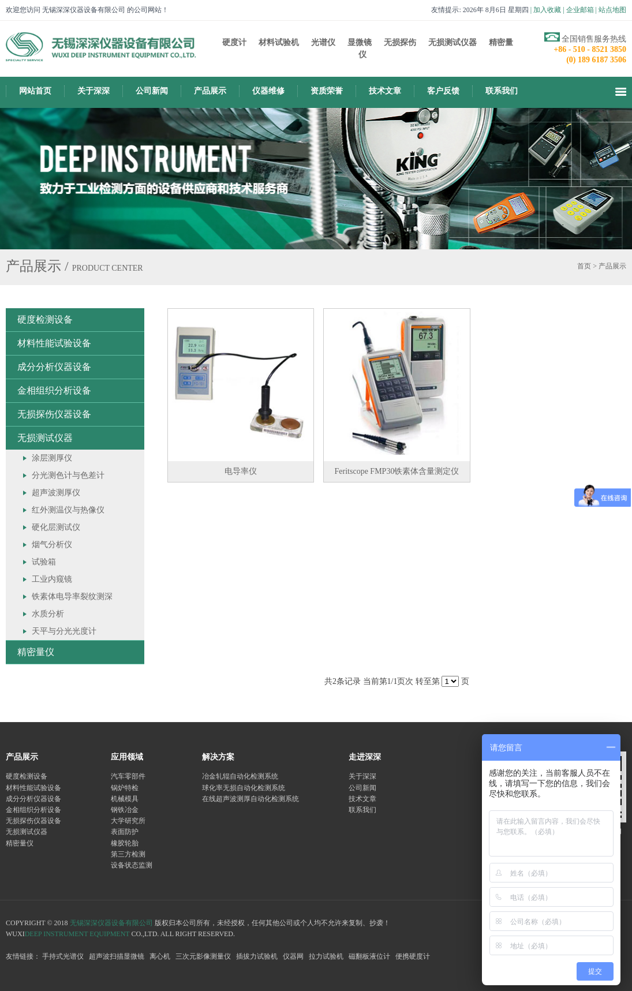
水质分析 (48, 613)
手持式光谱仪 (63, 956)
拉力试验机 (326, 956)
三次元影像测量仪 (203, 956)
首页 (584, 266)
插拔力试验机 (257, 956)
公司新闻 (152, 91)
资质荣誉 (327, 91)
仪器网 (293, 956)
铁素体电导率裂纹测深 (72, 596)
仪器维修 (268, 91)
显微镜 (359, 42)
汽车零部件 (128, 776)
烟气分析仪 (52, 544)
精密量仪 (35, 652)
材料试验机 (279, 42)
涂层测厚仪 (52, 458)
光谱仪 (323, 42)
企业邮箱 (580, 10)
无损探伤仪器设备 (54, 414)
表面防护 (125, 832)
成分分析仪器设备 (54, 367)
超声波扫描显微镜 (116, 956)
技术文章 (385, 91)
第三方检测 (128, 854)
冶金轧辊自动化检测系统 (240, 776)
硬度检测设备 (45, 319)
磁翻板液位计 (369, 956)
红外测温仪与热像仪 (68, 510)
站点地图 (612, 10)
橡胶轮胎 (125, 843)
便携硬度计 (412, 956)
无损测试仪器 (452, 42)
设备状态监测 (131, 865)
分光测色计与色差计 (68, 475)
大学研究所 (128, 821)
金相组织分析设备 (54, 390)
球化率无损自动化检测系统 (243, 788)
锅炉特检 (125, 788)
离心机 (159, 956)
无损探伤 (400, 42)
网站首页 (35, 91)
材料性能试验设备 (54, 343)
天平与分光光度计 (64, 631)
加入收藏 (547, 10)
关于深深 (93, 91)
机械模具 (125, 799)
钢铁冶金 (125, 810)
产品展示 (210, 91)
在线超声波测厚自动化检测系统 (250, 799)
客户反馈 (443, 91)
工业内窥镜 (52, 579)
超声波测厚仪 (56, 492)
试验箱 (44, 562)
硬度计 (234, 42)
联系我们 (501, 91)
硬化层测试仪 (56, 527)
